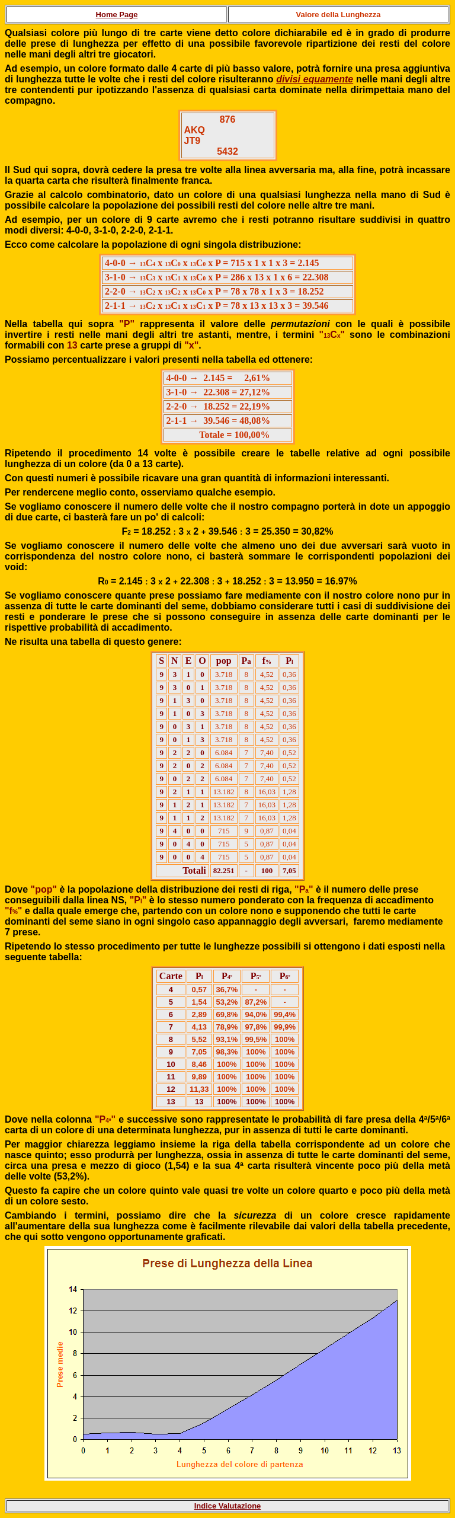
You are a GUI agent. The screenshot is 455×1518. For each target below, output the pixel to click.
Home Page (117, 14)
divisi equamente (314, 79)
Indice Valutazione (227, 1505)
